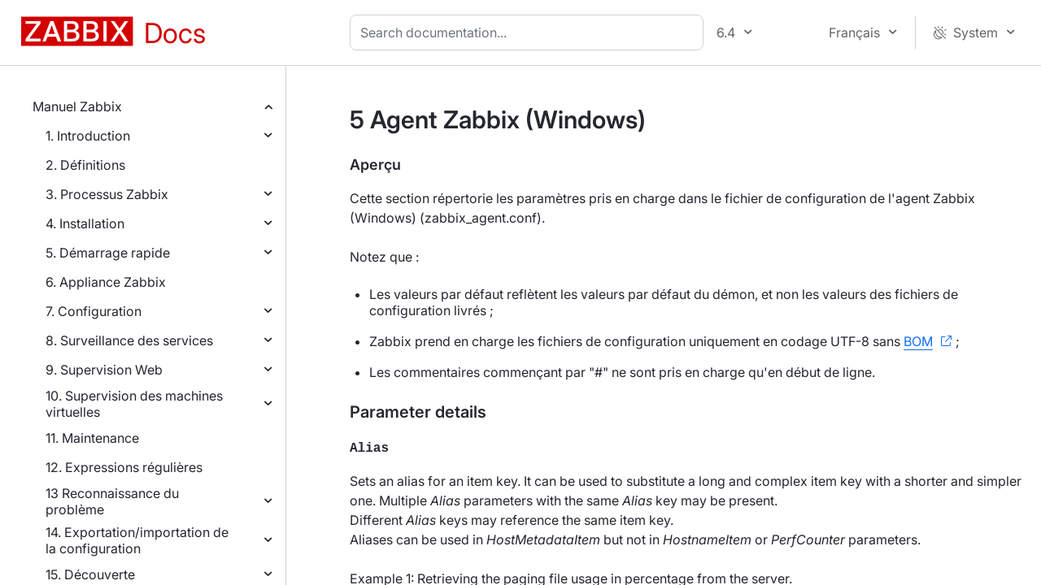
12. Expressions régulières (124, 467)
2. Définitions (85, 165)
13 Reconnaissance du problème (112, 501)
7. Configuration (94, 311)
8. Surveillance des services (129, 340)
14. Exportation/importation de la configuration (137, 540)
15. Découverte (90, 574)
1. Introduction (88, 136)
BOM (918, 341)
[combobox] (530, 32)
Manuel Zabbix (77, 106)
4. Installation (85, 223)
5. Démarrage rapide (108, 253)
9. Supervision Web (104, 370)
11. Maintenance (92, 438)
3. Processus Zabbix (107, 194)
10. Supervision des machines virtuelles (134, 404)
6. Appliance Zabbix (106, 282)
